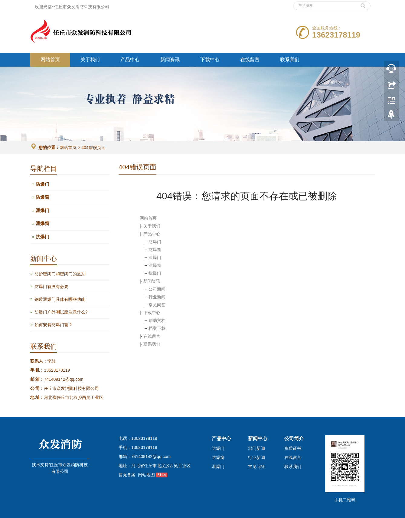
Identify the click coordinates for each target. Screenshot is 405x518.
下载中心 (210, 59)
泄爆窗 (155, 265)
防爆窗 (155, 249)
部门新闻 (256, 448)
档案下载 (157, 328)
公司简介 (294, 438)
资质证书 (292, 448)
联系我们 (289, 59)
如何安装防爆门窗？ (53, 324)
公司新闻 (157, 289)
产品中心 (130, 59)
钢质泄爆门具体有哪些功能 (59, 299)
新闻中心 (257, 438)
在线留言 (250, 59)
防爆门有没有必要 (51, 286)
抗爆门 (155, 273)
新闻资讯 (170, 59)
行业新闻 (157, 296)
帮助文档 (157, 320)
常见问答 (157, 304)
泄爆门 (155, 257)
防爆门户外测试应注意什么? (61, 312)
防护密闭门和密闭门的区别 (59, 273)
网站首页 (50, 59)
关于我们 (90, 59)
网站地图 (146, 474)
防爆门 (155, 241)
